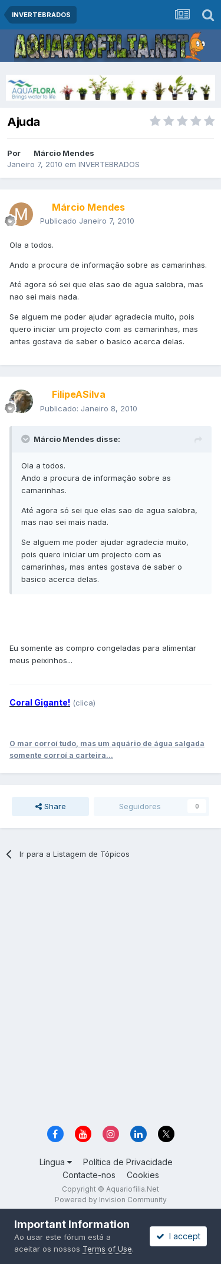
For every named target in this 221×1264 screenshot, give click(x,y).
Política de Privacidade (128, 1162)
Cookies (143, 1175)
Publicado (87, 220)
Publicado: (88, 408)
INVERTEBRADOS (109, 164)
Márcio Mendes (64, 153)
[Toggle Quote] (26, 439)
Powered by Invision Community (111, 1199)
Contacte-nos (89, 1175)
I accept (178, 1236)
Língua (55, 1162)
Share (50, 806)
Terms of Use (107, 1248)
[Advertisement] (110, 996)
